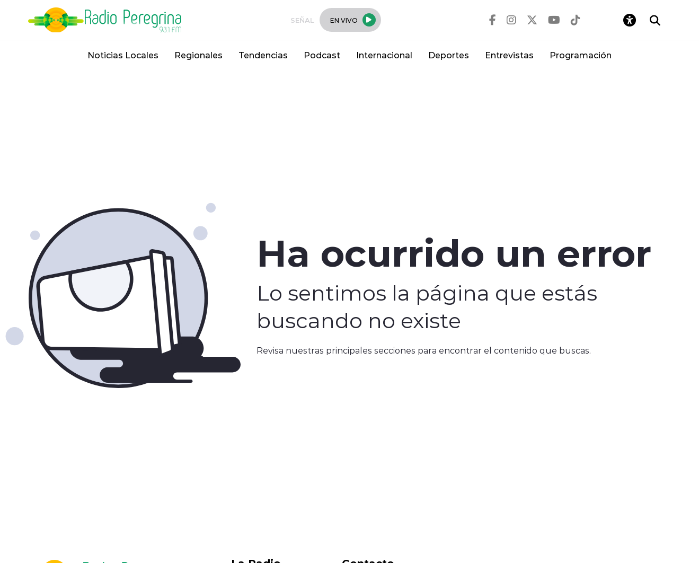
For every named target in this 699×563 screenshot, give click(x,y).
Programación (581, 54)
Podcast (322, 54)
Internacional (384, 54)
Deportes (448, 54)
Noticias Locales (122, 54)
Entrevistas (509, 54)
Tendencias (263, 54)
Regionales (198, 54)
